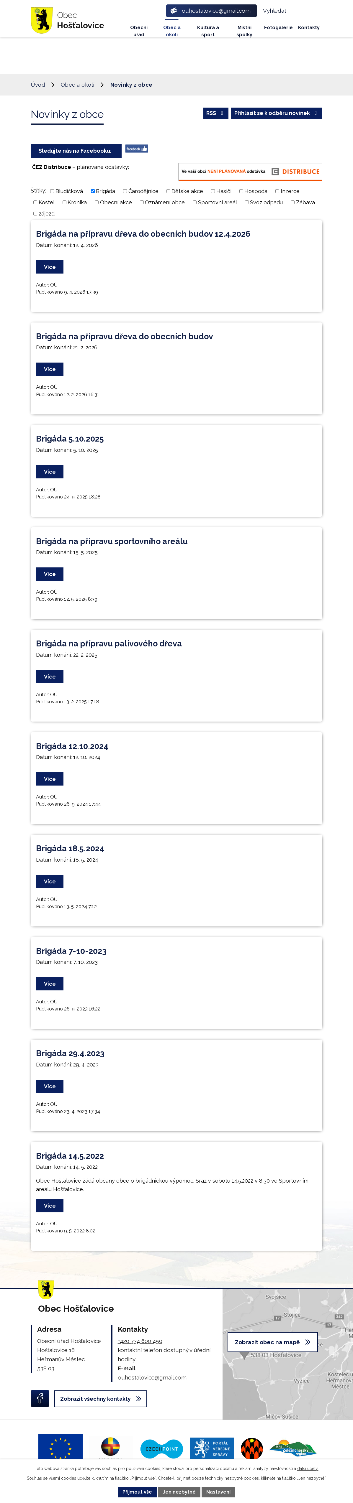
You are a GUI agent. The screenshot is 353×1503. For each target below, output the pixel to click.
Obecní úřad (139, 31)
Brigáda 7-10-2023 (71, 951)
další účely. (307, 1468)
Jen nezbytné (179, 1492)
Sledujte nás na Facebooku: (76, 151)
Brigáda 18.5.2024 (70, 848)
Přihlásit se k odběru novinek (276, 113)
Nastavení (218, 1492)
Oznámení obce (165, 202)
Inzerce (290, 191)
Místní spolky (244, 31)
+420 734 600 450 (140, 1341)
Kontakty (309, 27)
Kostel (47, 202)
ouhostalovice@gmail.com (152, 1377)
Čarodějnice (143, 191)
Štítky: (38, 190)
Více (50, 267)
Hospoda (255, 191)
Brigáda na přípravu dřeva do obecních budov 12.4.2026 (143, 233)
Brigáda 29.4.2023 (70, 1053)
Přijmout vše (137, 1492)
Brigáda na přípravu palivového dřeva (109, 643)
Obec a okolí (172, 31)
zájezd (47, 213)
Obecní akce (116, 202)
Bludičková (69, 191)
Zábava (305, 202)
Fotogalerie (278, 27)
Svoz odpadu (266, 202)
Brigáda (105, 191)
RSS (215, 113)
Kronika (77, 202)
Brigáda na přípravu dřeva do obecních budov (124, 336)
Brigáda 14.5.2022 (70, 1155)
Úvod (115, 28)
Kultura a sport (208, 31)
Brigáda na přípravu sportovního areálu (112, 541)
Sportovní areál (217, 202)
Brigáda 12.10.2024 (72, 746)
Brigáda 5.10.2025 (70, 438)
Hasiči (223, 191)
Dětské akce (187, 191)
